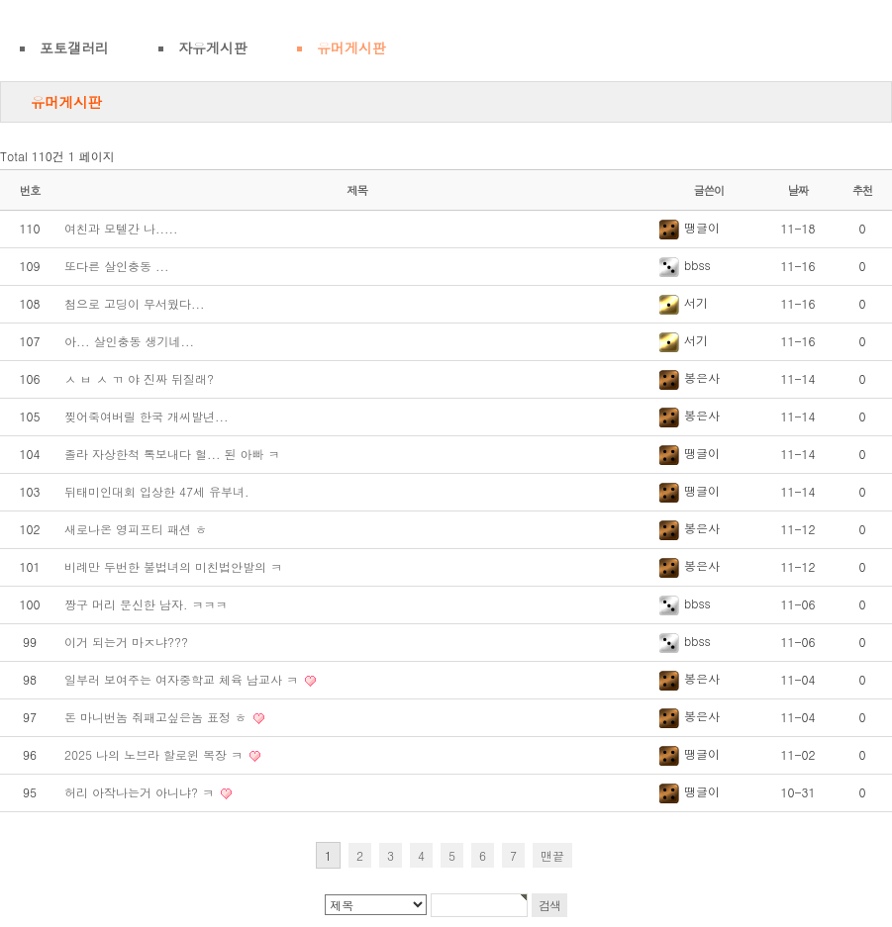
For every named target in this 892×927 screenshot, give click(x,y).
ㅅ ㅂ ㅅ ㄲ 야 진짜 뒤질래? (139, 378)
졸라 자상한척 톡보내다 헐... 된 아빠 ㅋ (172, 453)
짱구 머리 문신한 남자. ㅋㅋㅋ (146, 604)
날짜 (798, 190)
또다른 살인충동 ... (116, 265)
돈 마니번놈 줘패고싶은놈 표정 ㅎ (157, 716)
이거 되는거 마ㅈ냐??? (126, 641)
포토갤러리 (74, 47)
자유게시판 (213, 47)
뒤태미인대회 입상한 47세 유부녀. (156, 491)
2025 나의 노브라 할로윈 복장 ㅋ (155, 754)
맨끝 (552, 855)
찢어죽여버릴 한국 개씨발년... (146, 416)
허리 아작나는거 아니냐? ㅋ (141, 792)
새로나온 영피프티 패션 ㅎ (135, 528)
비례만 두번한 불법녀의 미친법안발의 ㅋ (173, 566)
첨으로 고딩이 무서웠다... (134, 303)
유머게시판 (351, 47)
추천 (862, 190)
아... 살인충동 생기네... (129, 340)
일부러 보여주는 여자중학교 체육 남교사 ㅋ (183, 679)
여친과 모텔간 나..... (121, 228)
